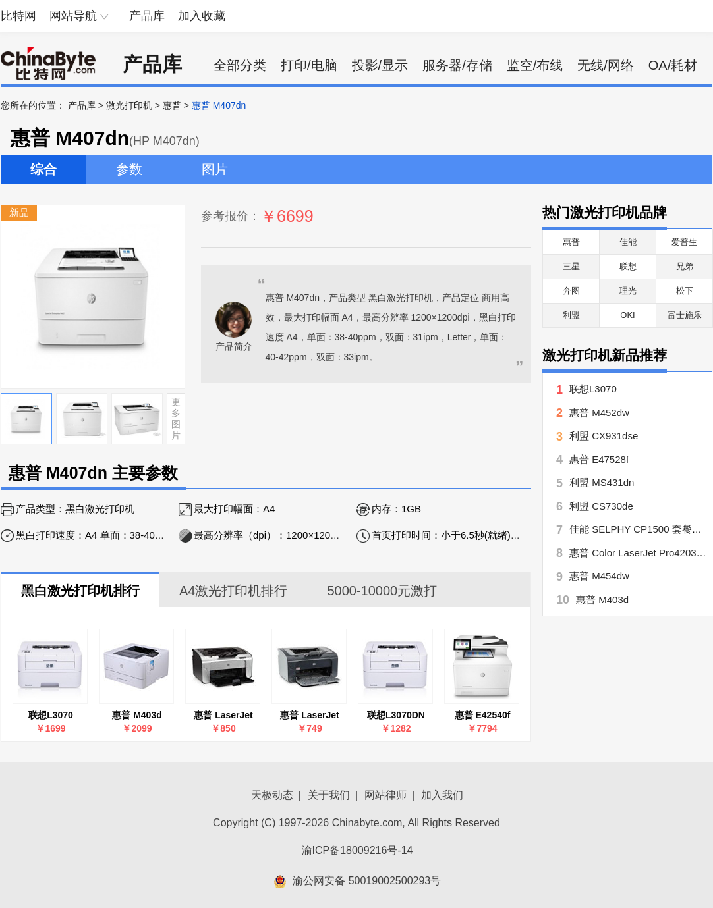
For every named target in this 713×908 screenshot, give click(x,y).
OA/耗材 (672, 65)
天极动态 (272, 795)
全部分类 (240, 65)
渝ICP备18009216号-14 (357, 850)
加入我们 (442, 795)
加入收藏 (201, 15)
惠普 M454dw (599, 575)
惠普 (172, 105)
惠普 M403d (136, 715)
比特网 (18, 15)
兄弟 (684, 266)
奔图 (571, 291)
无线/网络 (605, 65)
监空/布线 (535, 65)
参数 (129, 169)
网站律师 (385, 795)
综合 (43, 169)
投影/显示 (380, 65)
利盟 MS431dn (601, 482)
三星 (571, 266)
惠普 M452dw (599, 412)
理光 (628, 291)
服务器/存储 (457, 65)
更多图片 (176, 418)
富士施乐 (685, 315)
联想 (628, 266)
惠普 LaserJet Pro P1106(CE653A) (310, 715)
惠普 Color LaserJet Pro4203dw (639, 552)
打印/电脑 (309, 65)
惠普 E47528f (599, 459)
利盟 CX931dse (603, 435)
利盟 (571, 315)
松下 (684, 291)
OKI (627, 315)
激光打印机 (129, 105)
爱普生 (684, 242)
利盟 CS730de (601, 506)
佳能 (628, 242)
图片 (215, 169)
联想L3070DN (396, 715)
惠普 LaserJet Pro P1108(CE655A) (224, 715)
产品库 (147, 15)
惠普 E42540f (483, 715)
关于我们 (329, 795)
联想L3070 (50, 715)
